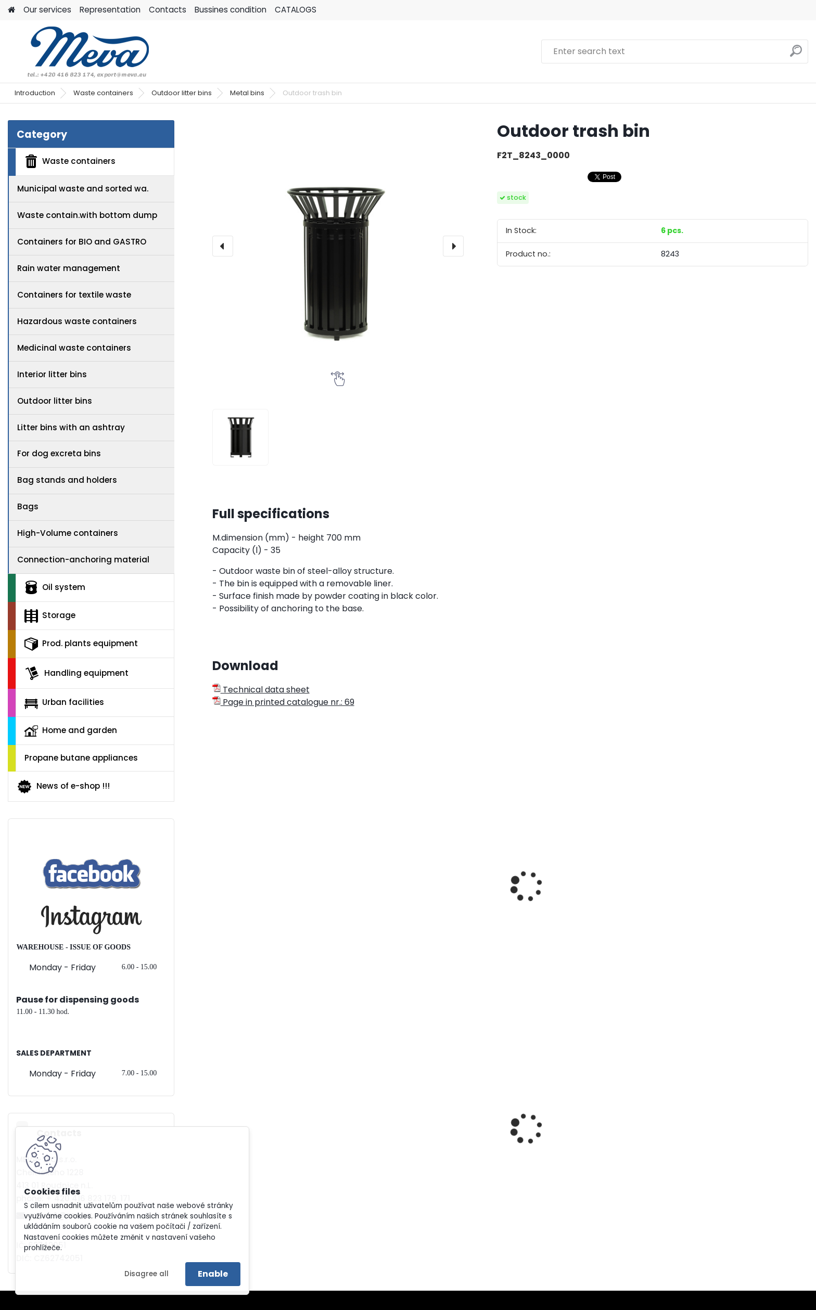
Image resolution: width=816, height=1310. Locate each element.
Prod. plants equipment (81, 644)
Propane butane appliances (81, 757)
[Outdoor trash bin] (338, 245)
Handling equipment (76, 673)
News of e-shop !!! (63, 786)
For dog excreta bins (59, 453)
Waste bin (692, 867)
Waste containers (103, 93)
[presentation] (222, 246)
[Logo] (79, 51)
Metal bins (247, 93)
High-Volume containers (67, 533)
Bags (28, 506)
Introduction (35, 93)
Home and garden (70, 730)
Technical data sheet (261, 690)
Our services (47, 9)
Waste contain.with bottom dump (87, 215)
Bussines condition (230, 9)
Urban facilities (64, 702)
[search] (796, 55)
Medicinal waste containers (74, 347)
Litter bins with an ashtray (71, 427)
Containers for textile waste (74, 294)
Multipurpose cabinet (414, 1156)
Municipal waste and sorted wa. (82, 188)
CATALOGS (295, 9)
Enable (213, 1274)
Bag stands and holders (67, 479)
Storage (49, 616)
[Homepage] (11, 10)
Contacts (167, 9)
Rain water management (68, 268)
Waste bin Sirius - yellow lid (727, 1156)
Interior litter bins (52, 374)
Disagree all (146, 1274)
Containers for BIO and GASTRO (81, 241)
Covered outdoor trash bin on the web (431, 923)
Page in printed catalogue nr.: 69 (283, 702)
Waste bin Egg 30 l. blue (569, 1156)
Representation (110, 9)
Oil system (54, 587)
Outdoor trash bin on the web (279, 918)
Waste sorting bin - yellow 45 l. (282, 1156)
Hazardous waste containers (77, 321)
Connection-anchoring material (83, 559)
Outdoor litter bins (181, 93)
